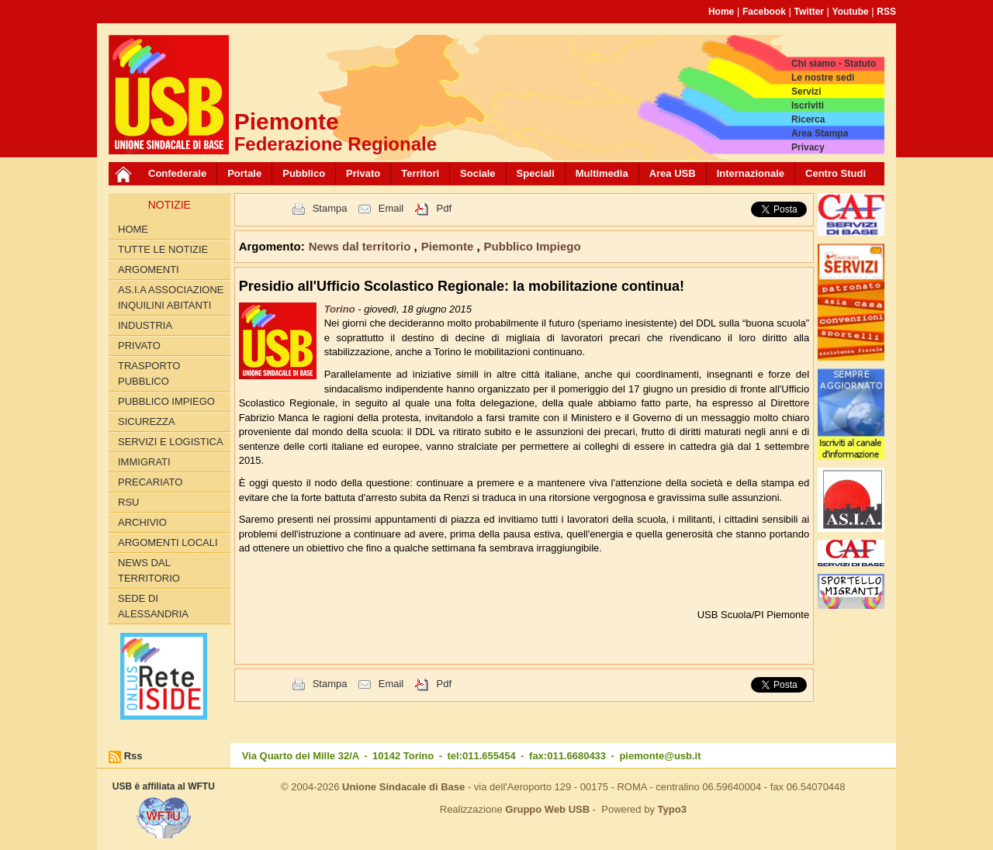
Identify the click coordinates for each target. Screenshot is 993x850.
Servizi (806, 91)
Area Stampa (819, 133)
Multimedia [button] (602, 173)
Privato (139, 345)
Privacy (808, 147)
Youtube (850, 11)
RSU (128, 502)
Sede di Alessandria (153, 606)
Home (721, 11)
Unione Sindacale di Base (403, 787)
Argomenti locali (168, 542)
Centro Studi (835, 173)
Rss (133, 756)
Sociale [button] (478, 173)
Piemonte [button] (449, 246)
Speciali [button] (536, 173)
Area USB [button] (672, 173)
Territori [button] (420, 173)
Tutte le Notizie (163, 249)
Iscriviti (807, 105)
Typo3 (672, 809)
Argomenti (148, 269)
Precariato (150, 482)
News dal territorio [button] (361, 246)
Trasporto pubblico (149, 373)
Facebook (764, 11)
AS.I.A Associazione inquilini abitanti (171, 297)
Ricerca (808, 119)
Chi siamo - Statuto (833, 63)
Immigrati (144, 462)
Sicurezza (146, 421)
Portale (244, 173)
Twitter (809, 11)
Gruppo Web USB (547, 809)
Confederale (177, 173)
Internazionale (750, 173)
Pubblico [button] (303, 173)
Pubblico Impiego (166, 401)
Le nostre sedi (822, 77)
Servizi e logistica (170, 441)
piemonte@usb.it (660, 756)
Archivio (142, 522)
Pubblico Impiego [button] (532, 246)
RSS (886, 11)
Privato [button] (363, 173)
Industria (145, 325)
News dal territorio (149, 570)
